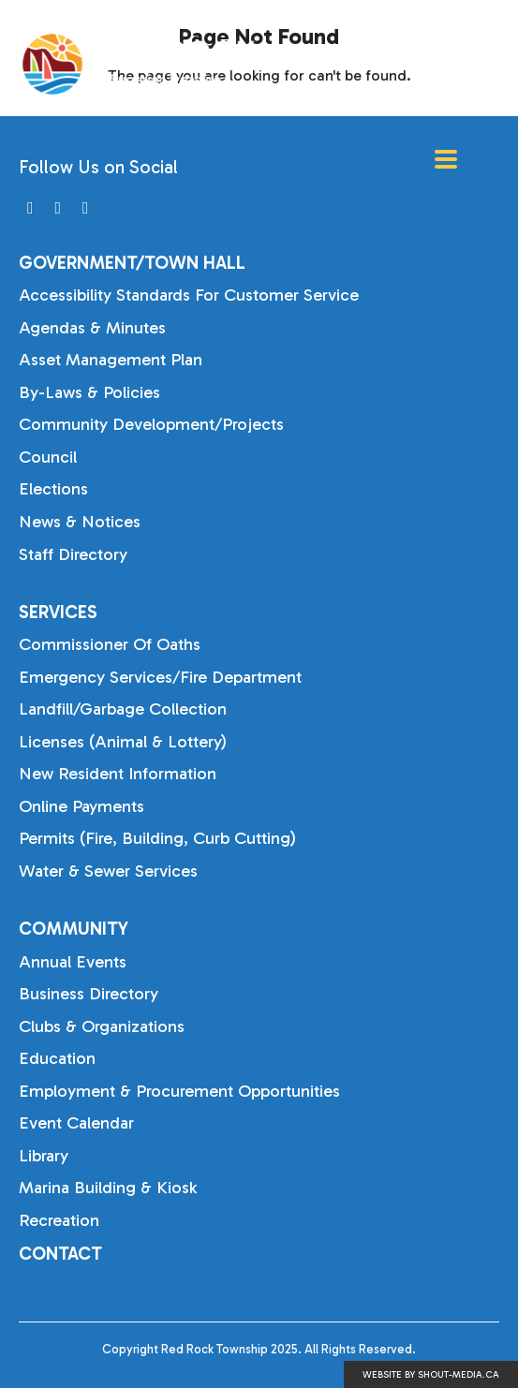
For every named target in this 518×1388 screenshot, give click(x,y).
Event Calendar (76, 1123)
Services (58, 612)
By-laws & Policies (89, 392)
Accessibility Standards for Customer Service (189, 295)
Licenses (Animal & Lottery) (123, 741)
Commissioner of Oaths (109, 644)
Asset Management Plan (110, 359)
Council (48, 457)
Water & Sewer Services (108, 871)
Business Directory (88, 993)
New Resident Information (117, 773)
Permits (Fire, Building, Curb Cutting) (157, 838)
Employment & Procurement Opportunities (179, 1091)
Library (43, 1155)
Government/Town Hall (132, 262)
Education (57, 1058)
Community (73, 928)
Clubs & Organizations (102, 1026)
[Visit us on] (30, 208)
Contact (60, 1253)
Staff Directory (73, 554)
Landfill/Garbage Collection (123, 709)
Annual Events (72, 962)
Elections (53, 489)
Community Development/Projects (151, 424)
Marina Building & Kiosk (108, 1187)
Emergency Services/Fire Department (160, 677)
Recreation (59, 1220)
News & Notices (80, 521)
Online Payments (81, 806)
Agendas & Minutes (92, 327)
